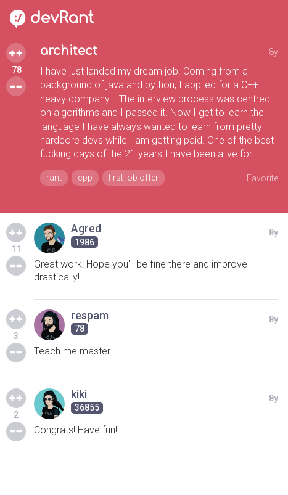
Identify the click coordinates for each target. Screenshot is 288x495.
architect (68, 51)
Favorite (262, 178)
